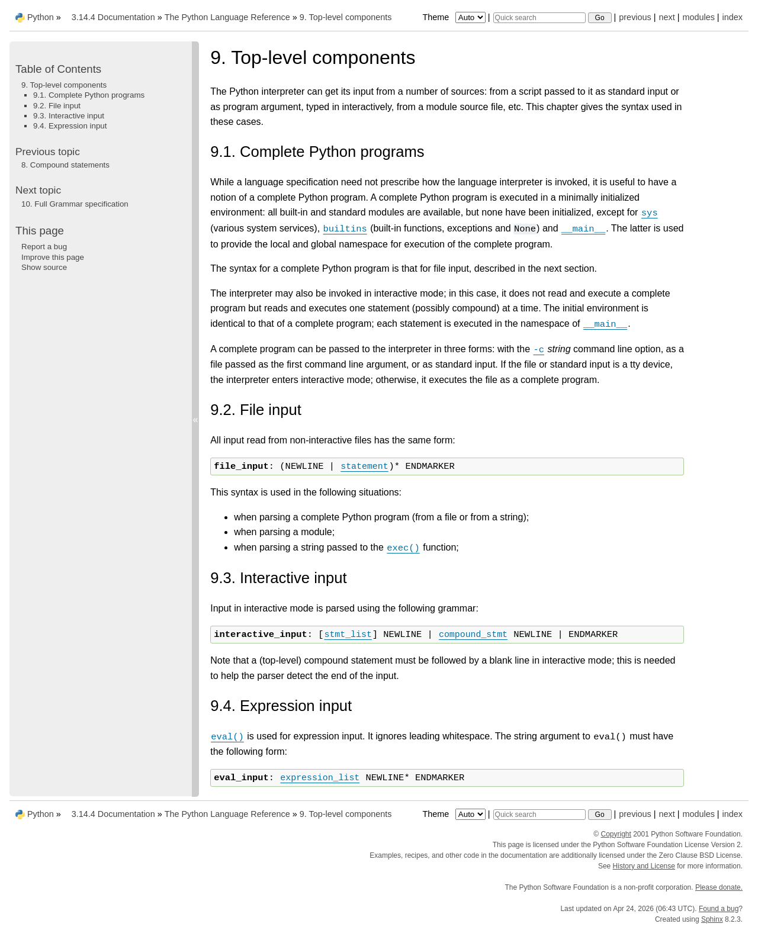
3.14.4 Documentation (113, 17)
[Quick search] (539, 17)
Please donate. (719, 887)
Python (40, 17)
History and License (644, 866)
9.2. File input (57, 105)
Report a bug (44, 246)
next (667, 17)
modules (698, 17)
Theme (454, 17)
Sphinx (712, 919)
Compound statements (65, 164)
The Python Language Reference (227, 17)
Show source (44, 267)
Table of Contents (58, 69)
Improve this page (52, 257)
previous (635, 17)
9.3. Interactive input (68, 115)
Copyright (616, 834)
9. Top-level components (64, 85)
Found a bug (718, 909)
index (732, 17)
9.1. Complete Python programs (88, 95)
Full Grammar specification (75, 203)
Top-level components (346, 17)
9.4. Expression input (70, 125)
